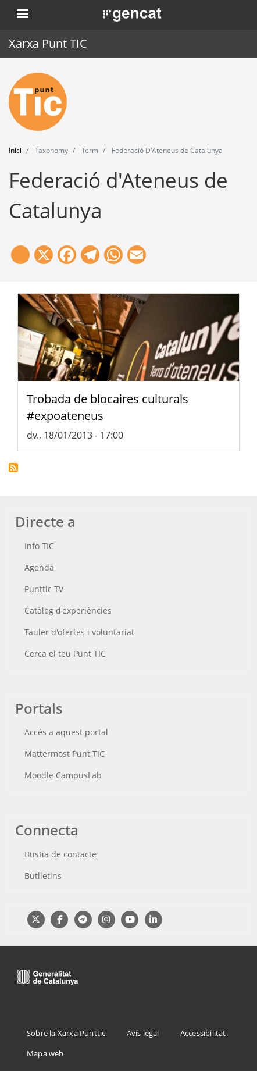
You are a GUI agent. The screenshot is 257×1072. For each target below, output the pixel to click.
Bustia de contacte (60, 854)
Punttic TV (43, 588)
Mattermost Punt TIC (64, 753)
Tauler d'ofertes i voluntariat (79, 631)
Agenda (39, 567)
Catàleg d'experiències (68, 610)
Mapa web (45, 1053)
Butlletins (43, 875)
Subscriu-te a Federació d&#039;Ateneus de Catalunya (13, 467)
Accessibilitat (203, 1033)
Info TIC (39, 545)
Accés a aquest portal (66, 732)
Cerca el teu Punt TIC (65, 653)
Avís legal (143, 1033)
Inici (15, 150)
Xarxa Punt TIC (48, 43)
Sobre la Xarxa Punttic (66, 1033)
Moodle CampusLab (63, 775)
